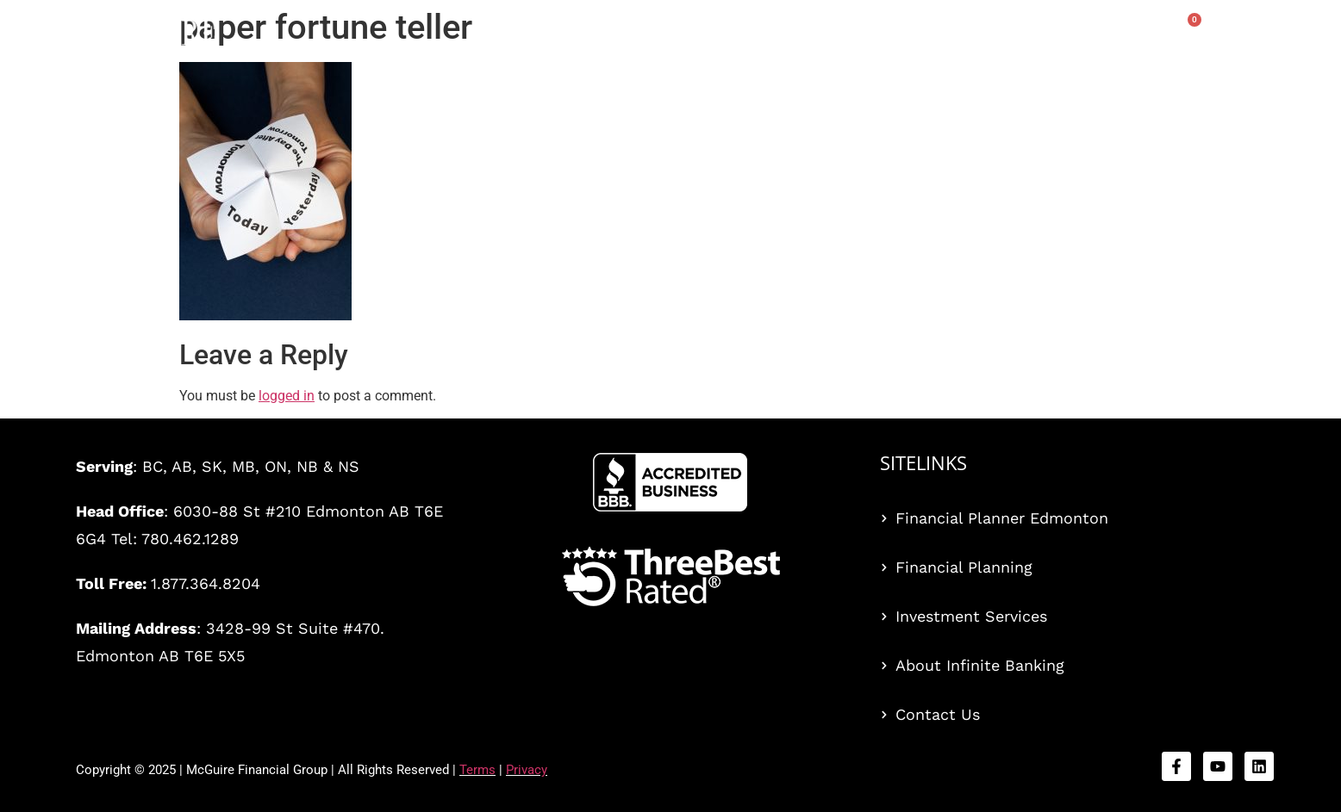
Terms (477, 770)
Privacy (526, 770)
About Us (1115, 36)
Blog (1041, 36)
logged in (287, 395)
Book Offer (966, 36)
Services (606, 36)
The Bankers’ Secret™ (745, 36)
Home (529, 36)
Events (879, 36)
